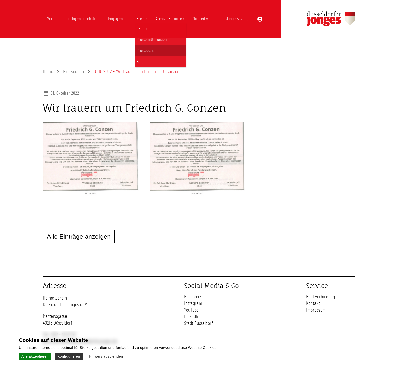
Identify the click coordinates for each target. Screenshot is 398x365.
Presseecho (73, 71)
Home (48, 71)
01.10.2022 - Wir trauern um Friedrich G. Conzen (136, 71)
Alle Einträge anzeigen (79, 236)
